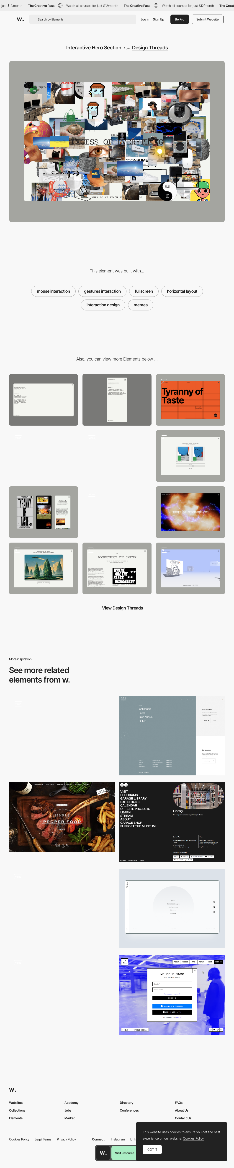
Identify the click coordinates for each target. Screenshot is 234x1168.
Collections (17, 1110)
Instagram (118, 1139)
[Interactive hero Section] (190, 512)
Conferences (129, 1110)
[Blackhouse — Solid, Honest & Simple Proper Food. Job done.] (62, 817)
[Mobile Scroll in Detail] (43, 512)
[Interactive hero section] (190, 400)
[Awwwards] (20, 19)
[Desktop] (43, 400)
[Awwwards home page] (103, 1153)
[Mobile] (116, 400)
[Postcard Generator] (43, 568)
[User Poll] (190, 456)
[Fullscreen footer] (62, 908)
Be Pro (179, 19)
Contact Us (183, 1118)
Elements (16, 1118)
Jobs (67, 1110)
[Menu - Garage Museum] (172, 822)
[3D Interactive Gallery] (190, 568)
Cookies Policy (19, 1139)
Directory (127, 1103)
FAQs (179, 1103)
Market (69, 1118)
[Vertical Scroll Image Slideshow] (62, 992)
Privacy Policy (66, 1139)
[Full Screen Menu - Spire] (62, 734)
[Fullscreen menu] (172, 908)
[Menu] (116, 456)
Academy (71, 1103)
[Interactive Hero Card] (43, 456)
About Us (181, 1110)
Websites (16, 1103)
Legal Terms (43, 1139)
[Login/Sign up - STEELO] (172, 995)
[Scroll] (116, 568)
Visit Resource (124, 1153)
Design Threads (150, 47)
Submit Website (207, 19)
